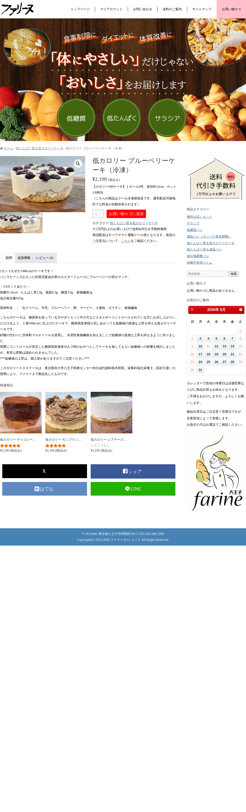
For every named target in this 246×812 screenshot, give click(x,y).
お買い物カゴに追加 (126, 213)
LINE (136, 488)
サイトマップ (201, 9)
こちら (126, 241)
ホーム (8, 148)
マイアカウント (111, 9)
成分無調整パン (198, 256)
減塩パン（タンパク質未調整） (209, 236)
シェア (135, 471)
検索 (234, 274)
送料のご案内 (172, 9)
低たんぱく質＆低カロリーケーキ (40, 148)
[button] (78, 163)
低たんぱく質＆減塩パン (204, 249)
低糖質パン (195, 230)
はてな (47, 488)
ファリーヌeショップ (125, 539)
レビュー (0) (44, 258)
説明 (9, 258)
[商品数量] (97, 214)
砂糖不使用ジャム (199, 262)
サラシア (193, 223)
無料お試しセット (199, 217)
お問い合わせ (142, 9)
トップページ (80, 9)
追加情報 (24, 258)
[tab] (8, 258)
